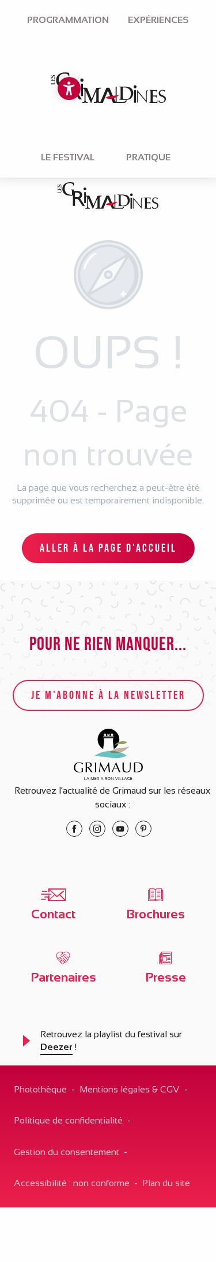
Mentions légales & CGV (129, 1089)
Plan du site (166, 1183)
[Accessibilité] (69, 88)
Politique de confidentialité (68, 1120)
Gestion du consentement (66, 1152)
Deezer (56, 1047)
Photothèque (40, 1089)
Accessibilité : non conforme (72, 1183)
